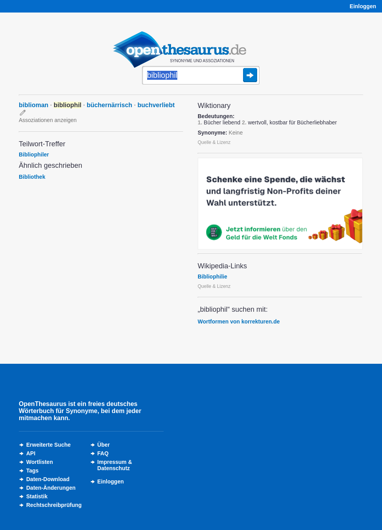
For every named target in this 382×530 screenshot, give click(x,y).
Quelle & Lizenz (214, 142)
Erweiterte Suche (48, 445)
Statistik (36, 496)
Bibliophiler (34, 154)
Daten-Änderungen (51, 488)
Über (103, 445)
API (30, 453)
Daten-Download (47, 479)
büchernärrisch (109, 105)
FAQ (103, 453)
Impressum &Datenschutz (114, 465)
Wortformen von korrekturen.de (239, 321)
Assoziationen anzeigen (48, 120)
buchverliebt (156, 105)
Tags (32, 470)
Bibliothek (32, 177)
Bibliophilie (212, 276)
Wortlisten (39, 462)
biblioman (34, 105)
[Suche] (200, 76)
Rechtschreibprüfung (54, 505)
